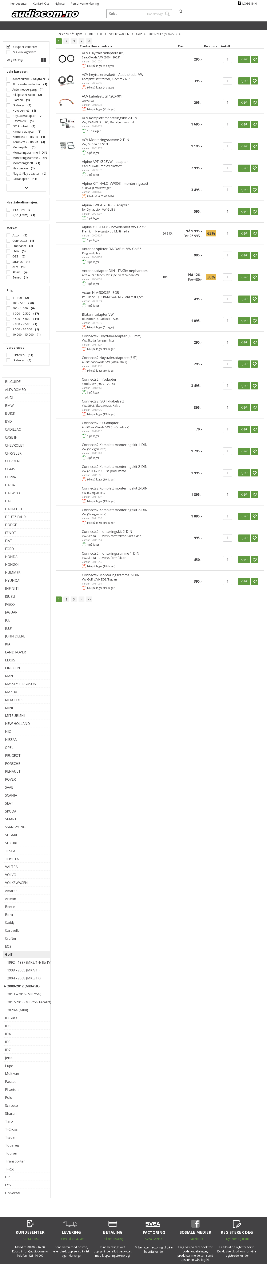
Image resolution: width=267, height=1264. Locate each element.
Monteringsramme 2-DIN (29, 158)
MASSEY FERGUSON (20, 684)
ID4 (8, 1034)
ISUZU (10, 596)
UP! (7, 1177)
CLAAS (10, 469)
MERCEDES (14, 700)
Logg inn (249, 3)
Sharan (10, 1113)
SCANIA (11, 795)
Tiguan (10, 1137)
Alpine (16, 272)
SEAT (9, 803)
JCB (8, 620)
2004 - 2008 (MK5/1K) (24, 978)
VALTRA (11, 866)
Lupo (9, 1065)
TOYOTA (12, 859)
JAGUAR (11, 612)
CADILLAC (13, 429)
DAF (8, 501)
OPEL (9, 747)
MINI (9, 708)
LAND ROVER (15, 652)
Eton (15, 251)
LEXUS (10, 660)
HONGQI (12, 564)
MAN (9, 676)
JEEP (8, 628)
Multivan (12, 1073)
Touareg (12, 1145)
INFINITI (12, 588)
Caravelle (12, 930)
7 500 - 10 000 (22, 329)
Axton (16, 235)
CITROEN (12, 461)
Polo (8, 1097)
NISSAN (11, 739)
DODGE (11, 524)
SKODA (10, 811)
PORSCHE (12, 763)
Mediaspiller (20, 147)
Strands (17, 262)
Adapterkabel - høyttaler (28, 79)
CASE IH (11, 437)
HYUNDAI (12, 580)
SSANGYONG (15, 827)
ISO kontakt (20, 126)
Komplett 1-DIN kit (25, 137)
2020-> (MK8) (17, 1010)
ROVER (10, 779)
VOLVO (10, 874)
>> (89, 41)
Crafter (10, 938)
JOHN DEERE (15, 636)
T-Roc (9, 1169)
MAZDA (11, 692)
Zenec (16, 277)
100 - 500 (18, 303)
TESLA (10, 851)
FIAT (8, 540)
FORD (9, 548)
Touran (11, 1153)
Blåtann (17, 100)
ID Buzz (11, 1018)
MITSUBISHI (15, 715)
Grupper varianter (24, 47)
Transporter (15, 1161)
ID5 (8, 1042)
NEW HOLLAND (17, 723)
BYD (8, 421)
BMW (9, 405)
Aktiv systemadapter (26, 84)
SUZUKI (11, 843)
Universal (12, 1193)
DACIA (10, 485)
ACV (15, 267)
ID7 (8, 1050)
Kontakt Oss (41, 3)
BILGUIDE (96, 34)
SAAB (9, 787)
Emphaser (19, 246)
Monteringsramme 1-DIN (29, 152)
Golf (139, 34)
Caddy (10, 922)
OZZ (15, 256)
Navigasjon (20, 168)
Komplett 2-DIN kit (25, 142)
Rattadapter (20, 179)
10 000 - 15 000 (23, 334)
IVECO (10, 604)
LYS (8, 1185)
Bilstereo (18, 355)
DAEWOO (12, 493)
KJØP (244, 59)
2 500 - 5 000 (21, 319)
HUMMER (12, 572)
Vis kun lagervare (24, 52)
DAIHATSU (13, 509)
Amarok (11, 890)
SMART (11, 819)
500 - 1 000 (20, 308)
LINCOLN (12, 668)
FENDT (10, 532)
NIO (8, 731)
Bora (9, 914)
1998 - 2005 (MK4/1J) (23, 970)
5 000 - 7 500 (21, 324)
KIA (7, 644)
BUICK (10, 413)
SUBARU (12, 835)
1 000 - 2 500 (21, 313)
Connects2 (19, 241)
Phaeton (12, 1089)
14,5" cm (18, 210)
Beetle (10, 906)
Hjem (78, 34)
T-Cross (11, 1129)
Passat (10, 1081)
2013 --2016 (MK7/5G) (24, 994)
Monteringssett (22, 163)
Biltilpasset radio (23, 95)
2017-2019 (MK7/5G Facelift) (27, 1002)
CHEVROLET (14, 445)
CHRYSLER (13, 453)
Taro (9, 1121)
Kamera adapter (23, 131)
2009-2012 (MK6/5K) (162, 34)
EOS (8, 946)
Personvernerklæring (85, 3)
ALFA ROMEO (15, 389)
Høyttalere (19, 121)
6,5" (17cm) (20, 215)
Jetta (8, 1058)
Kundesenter (19, 3)
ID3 (8, 1026)
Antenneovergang (24, 89)
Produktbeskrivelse (94, 46)
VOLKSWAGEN (119, 34)
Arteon (10, 898)
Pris (181, 46)
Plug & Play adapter (25, 173)
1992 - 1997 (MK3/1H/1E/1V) (27, 962)
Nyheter (60, 3)
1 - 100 (17, 298)
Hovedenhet (20, 110)
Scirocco (11, 1105)
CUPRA (10, 477)
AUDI (9, 397)
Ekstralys (18, 105)
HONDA (11, 556)
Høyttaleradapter (24, 116)
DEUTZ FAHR (15, 517)
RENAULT (13, 771)
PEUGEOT (13, 755)
